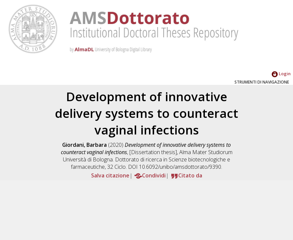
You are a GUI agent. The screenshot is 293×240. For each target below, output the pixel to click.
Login (281, 74)
